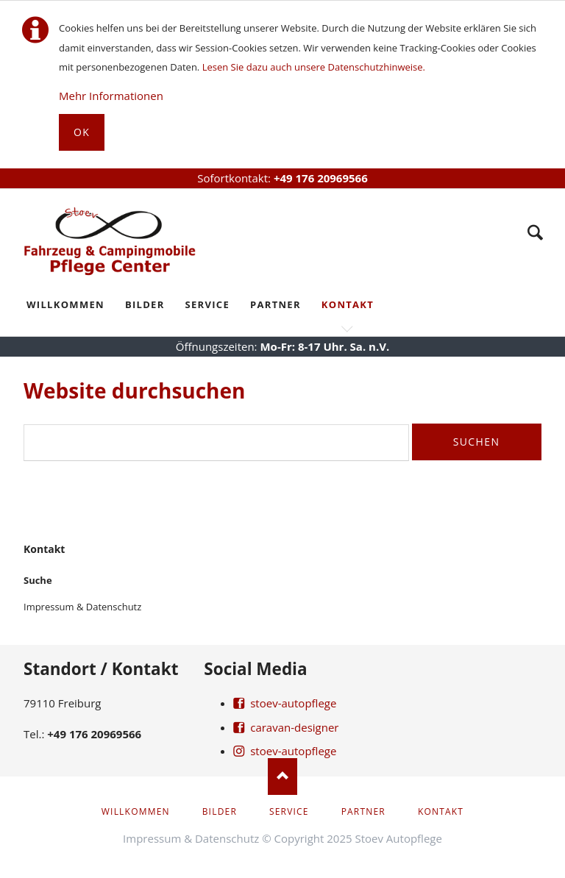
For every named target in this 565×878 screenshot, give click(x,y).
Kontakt (44, 549)
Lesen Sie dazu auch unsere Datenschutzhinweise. (313, 67)
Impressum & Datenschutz (82, 606)
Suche (535, 232)
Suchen (476, 442)
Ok (82, 132)
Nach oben (282, 776)
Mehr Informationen (111, 95)
